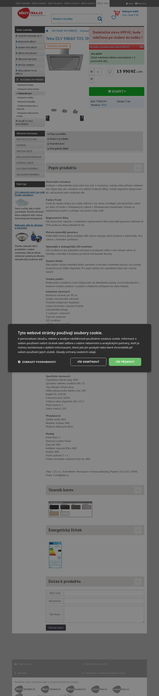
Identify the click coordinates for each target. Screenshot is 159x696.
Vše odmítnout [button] (88, 361)
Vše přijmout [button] (125, 361)
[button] (37, 362)
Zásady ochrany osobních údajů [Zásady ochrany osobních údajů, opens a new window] (76, 352)
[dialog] (79, 348)
